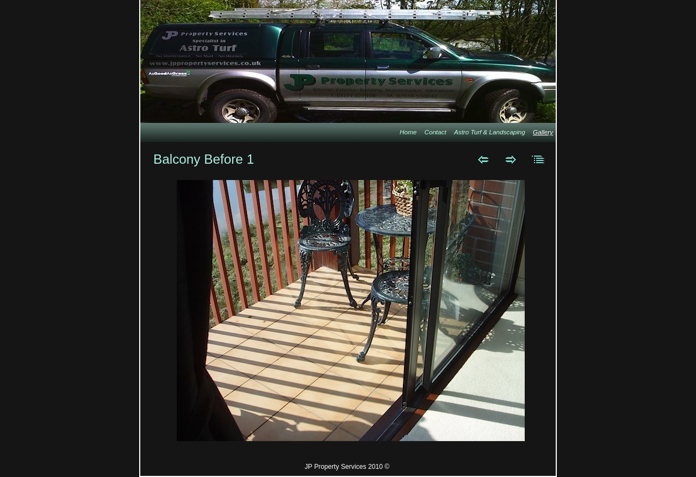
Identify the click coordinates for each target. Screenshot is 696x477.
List (539, 159)
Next (511, 159)
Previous (483, 159)
